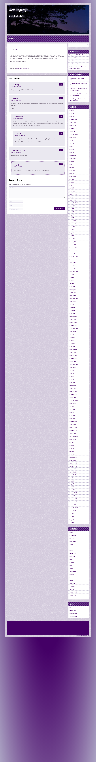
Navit (71, 676)
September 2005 (74, 518)
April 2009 (72, 363)
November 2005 (74, 511)
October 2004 (73, 559)
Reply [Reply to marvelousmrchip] (61, 151)
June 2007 (72, 441)
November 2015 (74, 223)
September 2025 (74, 145)
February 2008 (74, 411)
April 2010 (72, 330)
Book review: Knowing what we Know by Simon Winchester (78, 72)
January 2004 (73, 592)
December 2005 (74, 507)
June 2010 (72, 322)
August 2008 (73, 389)
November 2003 (74, 599)
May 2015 (72, 245)
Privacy (12, 39)
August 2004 (73, 566)
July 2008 (72, 393)
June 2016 (72, 204)
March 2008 (73, 407)
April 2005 (72, 537)
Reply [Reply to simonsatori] (61, 117)
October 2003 (73, 603)
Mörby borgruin (74, 105)
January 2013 (73, 282)
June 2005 (72, 529)
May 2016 (72, 208)
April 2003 (72, 625)
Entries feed (73, 730)
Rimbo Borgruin (80, 100)
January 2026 (73, 130)
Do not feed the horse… (76, 64)
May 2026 (72, 115)
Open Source (73, 683)
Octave (71, 680)
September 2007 (74, 429)
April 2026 (72, 119)
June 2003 (72, 618)
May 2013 (72, 267)
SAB (71, 691)
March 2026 (73, 123)
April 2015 (72, 248)
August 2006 (73, 477)
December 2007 (74, 418)
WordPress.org (74, 738)
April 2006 (72, 492)
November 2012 (74, 289)
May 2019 (72, 182)
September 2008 (74, 385)
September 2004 (74, 562)
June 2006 (72, 485)
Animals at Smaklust (75, 68)
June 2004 (72, 573)
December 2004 (74, 551)
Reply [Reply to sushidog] (61, 85)
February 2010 (74, 337)
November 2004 (74, 555)
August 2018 (73, 193)
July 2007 (72, 437)
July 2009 (72, 356)
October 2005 (73, 514)
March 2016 (73, 215)
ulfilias (15, 100)
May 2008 (72, 400)
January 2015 (73, 252)
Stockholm (72, 698)
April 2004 (72, 581)
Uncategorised (73, 709)
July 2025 (72, 152)
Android (72, 635)
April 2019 (72, 186)
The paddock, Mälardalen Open (78, 56)
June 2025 (72, 156)
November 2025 (74, 138)
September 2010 (74, 315)
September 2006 (74, 474)
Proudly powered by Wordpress (82, 757)
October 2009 (73, 344)
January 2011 (73, 311)
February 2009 (74, 370)
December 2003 (74, 596)
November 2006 (74, 466)
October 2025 (73, 141)
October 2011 (73, 304)
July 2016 (72, 200)
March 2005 (73, 540)
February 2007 (74, 455)
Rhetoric (72, 687)
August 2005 (73, 522)
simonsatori (19, 118)
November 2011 (74, 300)
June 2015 (72, 241)
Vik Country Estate (76, 90)
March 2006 (73, 496)
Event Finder (73, 646)
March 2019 (73, 189)
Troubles (72, 706)
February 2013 (73, 278)
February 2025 (74, 171)
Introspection (73, 661)
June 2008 (72, 396)
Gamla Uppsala (80, 95)
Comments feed (74, 734)
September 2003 (74, 607)
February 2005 (74, 544)
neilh (16, 51)
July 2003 (72, 614)
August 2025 (73, 149)
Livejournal (73, 665)
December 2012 (74, 285)
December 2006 (74, 463)
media (71, 669)
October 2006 (73, 470)
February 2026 (74, 127)
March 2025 (73, 167)
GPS (71, 654)
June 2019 (72, 178)
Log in (71, 727)
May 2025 (72, 160)
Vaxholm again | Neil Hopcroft (77, 83)
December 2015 (74, 219)
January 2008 (73, 415)
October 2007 (73, 426)
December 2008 (74, 378)
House (71, 657)
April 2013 (72, 271)
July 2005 (72, 525)
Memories (19, 69)
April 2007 (72, 448)
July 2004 (72, 570)
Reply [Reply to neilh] (61, 165)
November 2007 (74, 422)
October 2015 (73, 226)
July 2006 (72, 481)
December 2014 (74, 256)
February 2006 (74, 500)
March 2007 (73, 452)
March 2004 (73, 585)
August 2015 (73, 234)
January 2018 (73, 197)
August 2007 (73, 433)
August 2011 (73, 308)
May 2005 (72, 533)
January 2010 (73, 341)
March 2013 (73, 274)
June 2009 (72, 359)
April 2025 (72, 164)
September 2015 (74, 230)
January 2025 (73, 175)
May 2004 (72, 577)
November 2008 (74, 381)
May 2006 (72, 489)
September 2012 (74, 296)
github (71, 650)
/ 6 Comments (26, 69)
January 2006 (73, 503)
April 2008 (72, 404)
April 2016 (72, 212)
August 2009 (73, 352)
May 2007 (72, 444)
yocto (71, 717)
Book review (73, 639)
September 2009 (74, 348)
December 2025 (74, 134)
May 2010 (72, 326)
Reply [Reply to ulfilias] (61, 99)
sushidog (16, 86)
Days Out (72, 643)
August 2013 (73, 260)
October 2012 (73, 293)
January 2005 (73, 548)
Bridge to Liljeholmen (75, 60)
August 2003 (73, 610)
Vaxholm (72, 85)
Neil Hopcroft (21, 9)
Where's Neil (73, 713)
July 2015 (72, 237)
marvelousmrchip (19, 152)
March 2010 (73, 333)
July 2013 (72, 263)
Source (71, 694)
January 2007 (73, 459)
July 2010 (72, 319)
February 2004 (74, 588)
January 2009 (73, 374)
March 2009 (73, 367)
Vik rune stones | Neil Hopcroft (78, 88)
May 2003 (72, 621)
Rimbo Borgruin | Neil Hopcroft (78, 104)
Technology (73, 702)
